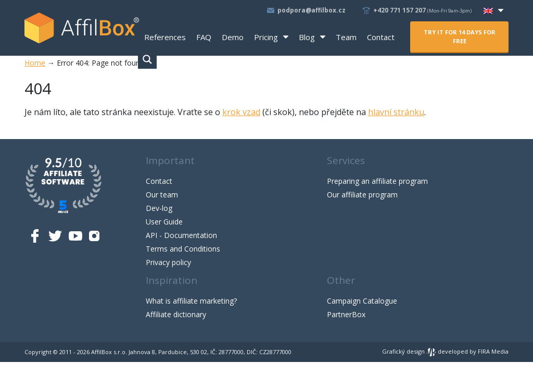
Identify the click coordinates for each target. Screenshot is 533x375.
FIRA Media (493, 351)
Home (34, 63)
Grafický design (409, 351)
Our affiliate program (362, 194)
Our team (162, 194)
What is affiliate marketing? (191, 301)
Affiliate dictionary (176, 314)
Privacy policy (168, 262)
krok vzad (241, 112)
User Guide (164, 222)
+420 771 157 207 (423, 10)
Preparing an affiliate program (377, 181)
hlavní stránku (396, 112)
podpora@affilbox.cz (311, 10)
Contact (159, 181)
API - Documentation (181, 235)
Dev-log (159, 208)
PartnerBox (346, 314)
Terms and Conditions (183, 249)
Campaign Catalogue (362, 301)
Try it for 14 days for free (460, 36)
